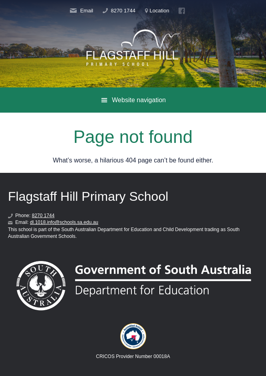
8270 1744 (119, 11)
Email (81, 11)
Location (157, 11)
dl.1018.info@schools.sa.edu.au (64, 222)
